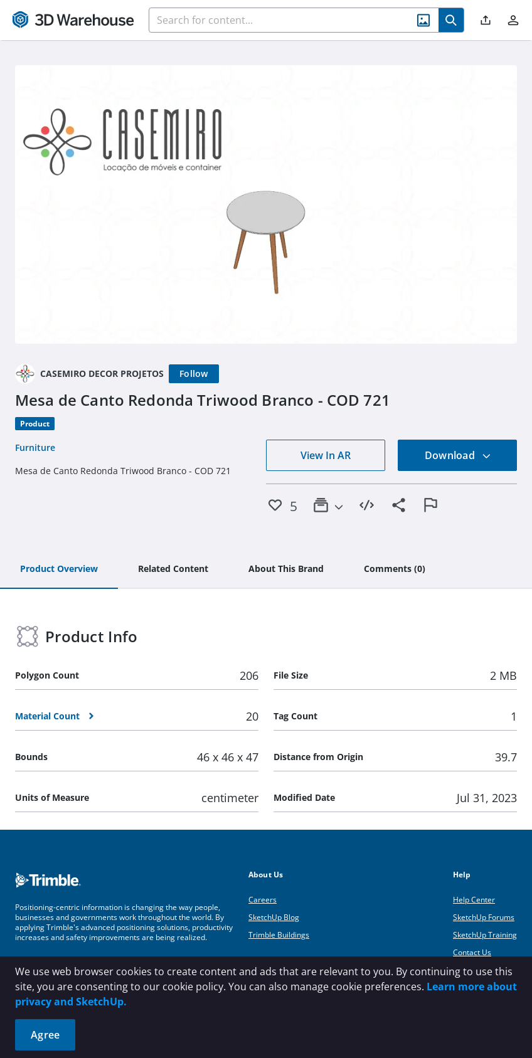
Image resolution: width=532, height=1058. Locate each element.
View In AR (326, 455)
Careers (262, 899)
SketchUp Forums (483, 917)
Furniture (35, 447)
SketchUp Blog (273, 917)
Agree (45, 1035)
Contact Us (472, 952)
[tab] (59, 569)
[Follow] (194, 373)
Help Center (474, 899)
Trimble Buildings (278, 934)
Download (458, 455)
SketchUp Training (485, 934)
